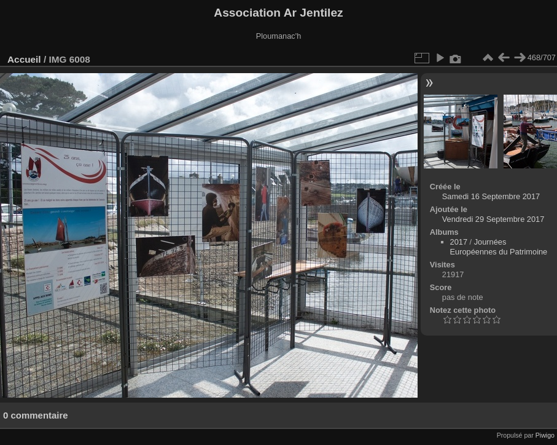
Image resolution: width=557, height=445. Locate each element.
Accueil (24, 59)
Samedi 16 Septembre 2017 (491, 196)
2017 (458, 241)
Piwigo (545, 435)
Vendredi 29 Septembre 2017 (493, 219)
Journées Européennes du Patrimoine (499, 246)
